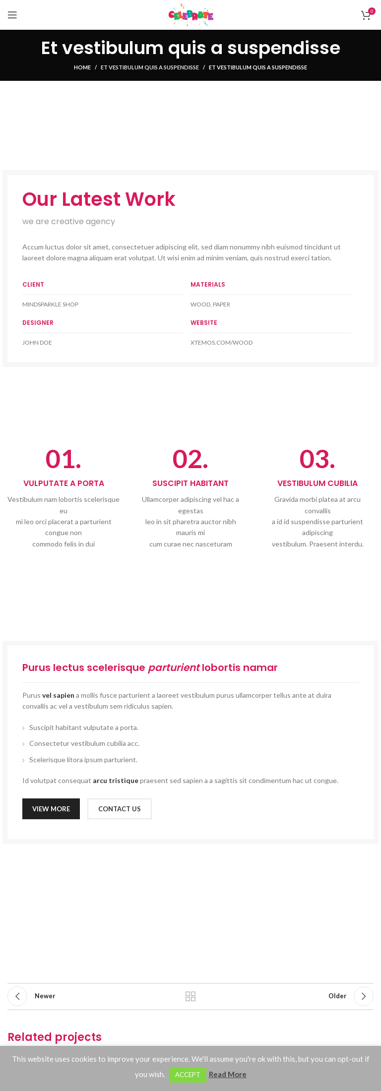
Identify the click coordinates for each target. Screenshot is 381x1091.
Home (82, 67)
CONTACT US (119, 809)
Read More (228, 1074)
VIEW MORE (51, 809)
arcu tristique (115, 780)
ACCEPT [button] (187, 1075)
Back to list (190, 996)
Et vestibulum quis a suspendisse (150, 67)
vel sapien (58, 695)
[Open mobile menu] (12, 15)
